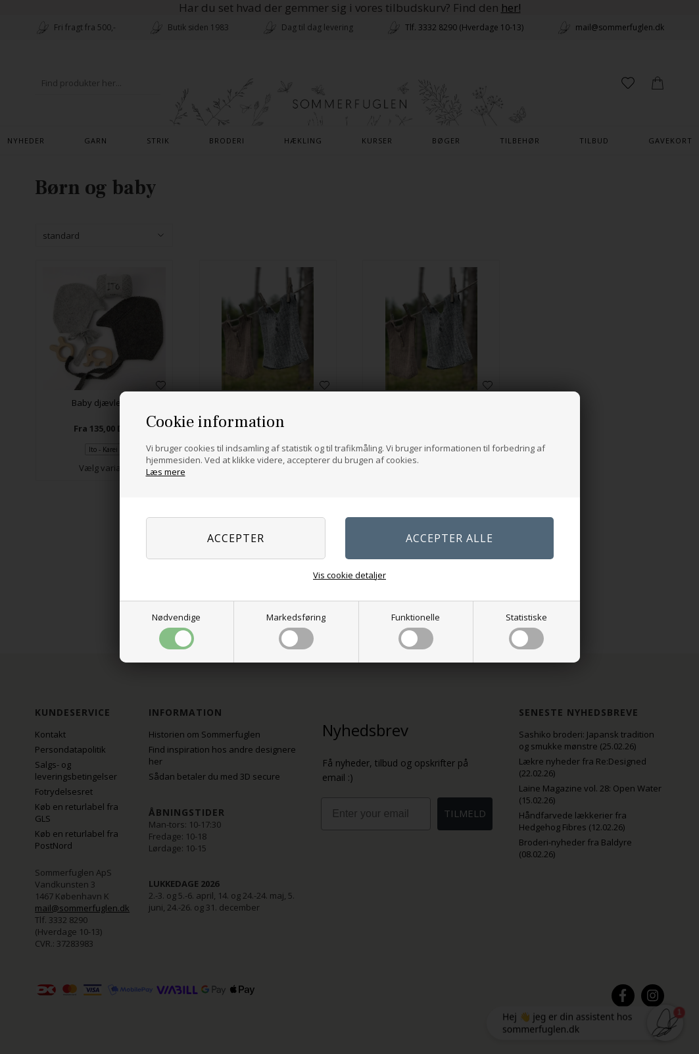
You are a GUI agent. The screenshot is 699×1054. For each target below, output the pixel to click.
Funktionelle (415, 630)
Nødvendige (176, 630)
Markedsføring (295, 630)
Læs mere (165, 472)
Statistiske (526, 630)
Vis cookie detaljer (349, 575)
